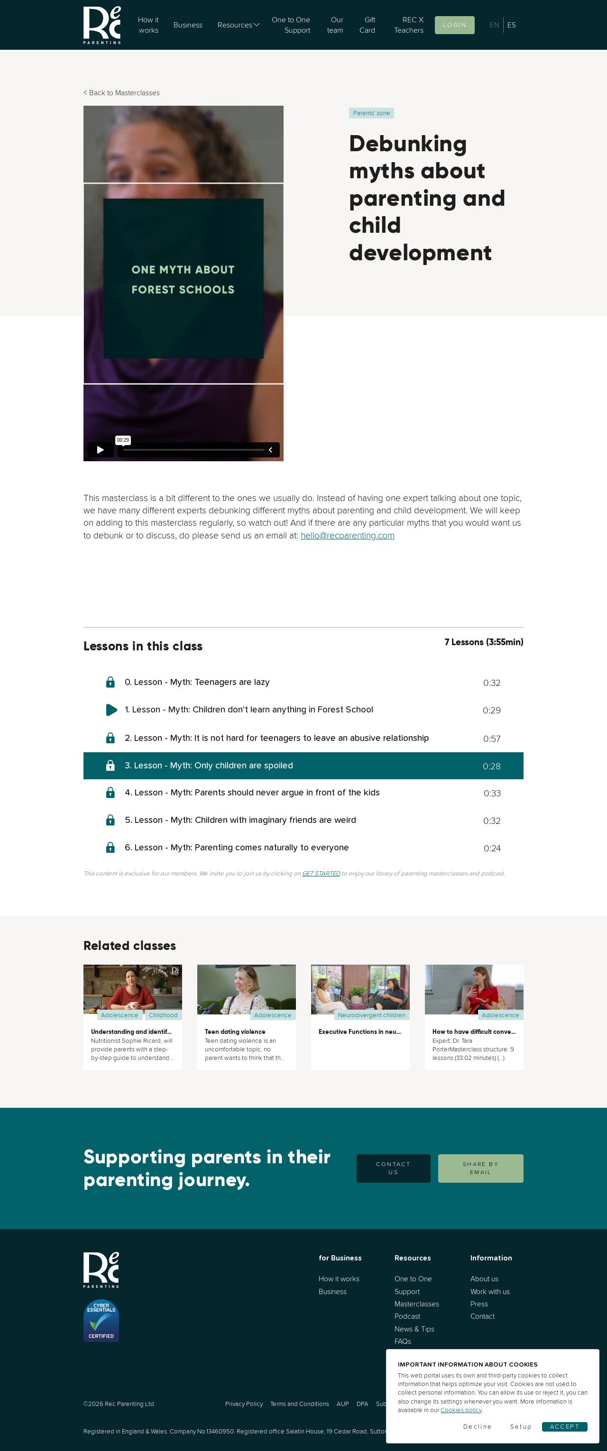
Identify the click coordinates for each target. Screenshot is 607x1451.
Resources (235, 24)
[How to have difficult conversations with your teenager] (474, 992)
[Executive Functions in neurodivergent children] (360, 992)
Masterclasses (417, 1304)
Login (455, 24)
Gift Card (367, 24)
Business (188, 24)
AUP (343, 1403)
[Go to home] (102, 25)
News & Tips (414, 1329)
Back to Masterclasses (124, 93)
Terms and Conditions (299, 1403)
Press (479, 1304)
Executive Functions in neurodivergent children (387, 1032)
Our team (335, 24)
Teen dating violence (235, 1032)
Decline (478, 1426)
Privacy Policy (244, 1403)
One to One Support (291, 24)
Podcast (407, 1316)
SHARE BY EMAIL (481, 1168)
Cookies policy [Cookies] (461, 1410)
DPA (362, 1403)
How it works (148, 24)
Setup (521, 1426)
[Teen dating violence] (246, 992)
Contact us (393, 1168)
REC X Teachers (408, 24)
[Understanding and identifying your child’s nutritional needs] (132, 992)
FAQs (403, 1341)
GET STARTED (321, 873)
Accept (564, 1426)
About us (484, 1279)
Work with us (490, 1291)
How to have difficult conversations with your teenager (512, 1032)
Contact (482, 1316)
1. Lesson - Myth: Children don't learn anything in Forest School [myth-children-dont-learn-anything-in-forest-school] (249, 709)
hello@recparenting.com (348, 535)
